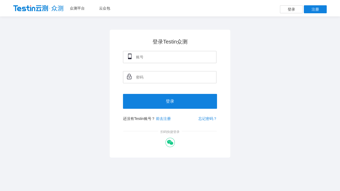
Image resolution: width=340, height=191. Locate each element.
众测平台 (77, 8)
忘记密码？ (207, 118)
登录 (291, 9)
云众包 (104, 8)
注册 (315, 9)
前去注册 (163, 118)
